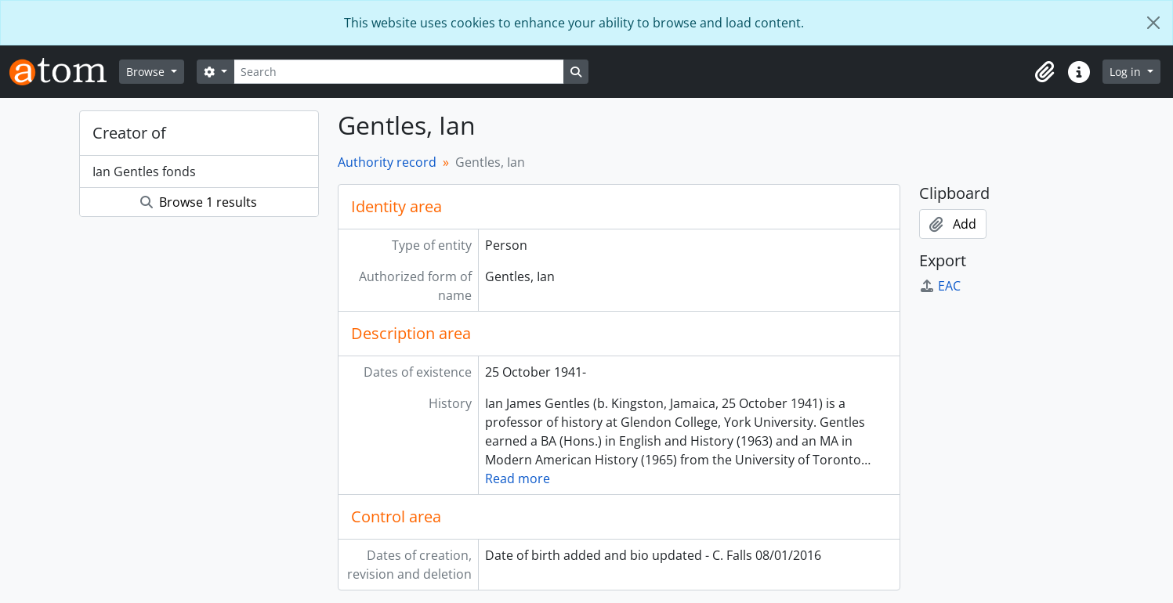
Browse (147, 71)
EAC (940, 285)
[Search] (399, 72)
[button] (1044, 72)
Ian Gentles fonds (144, 171)
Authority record (387, 162)
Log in (1127, 71)
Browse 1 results (198, 202)
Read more (517, 478)
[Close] (1153, 23)
